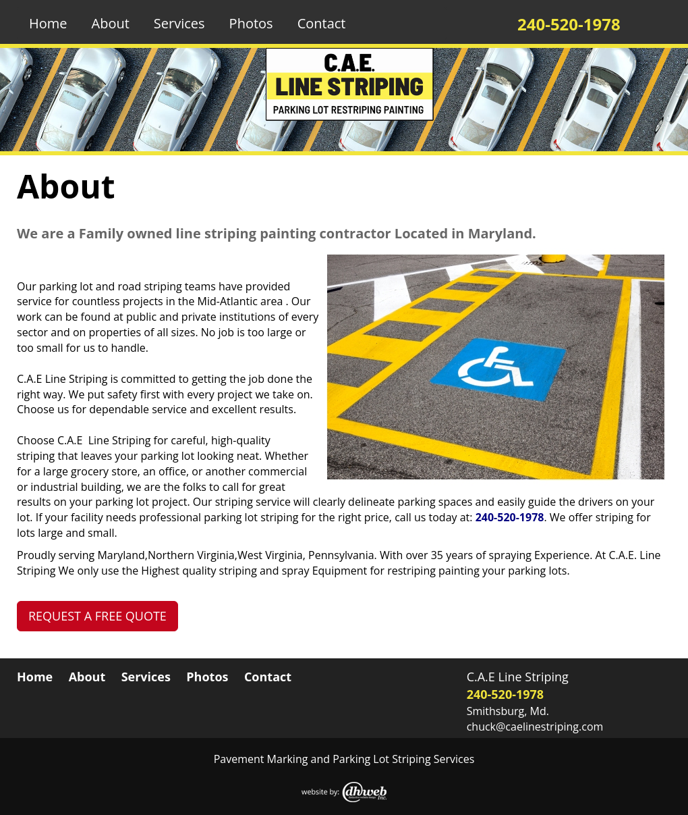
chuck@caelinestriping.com (535, 726)
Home (48, 23)
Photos (251, 23)
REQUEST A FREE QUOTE (97, 616)
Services (179, 23)
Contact (321, 23)
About (111, 23)
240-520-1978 (510, 517)
